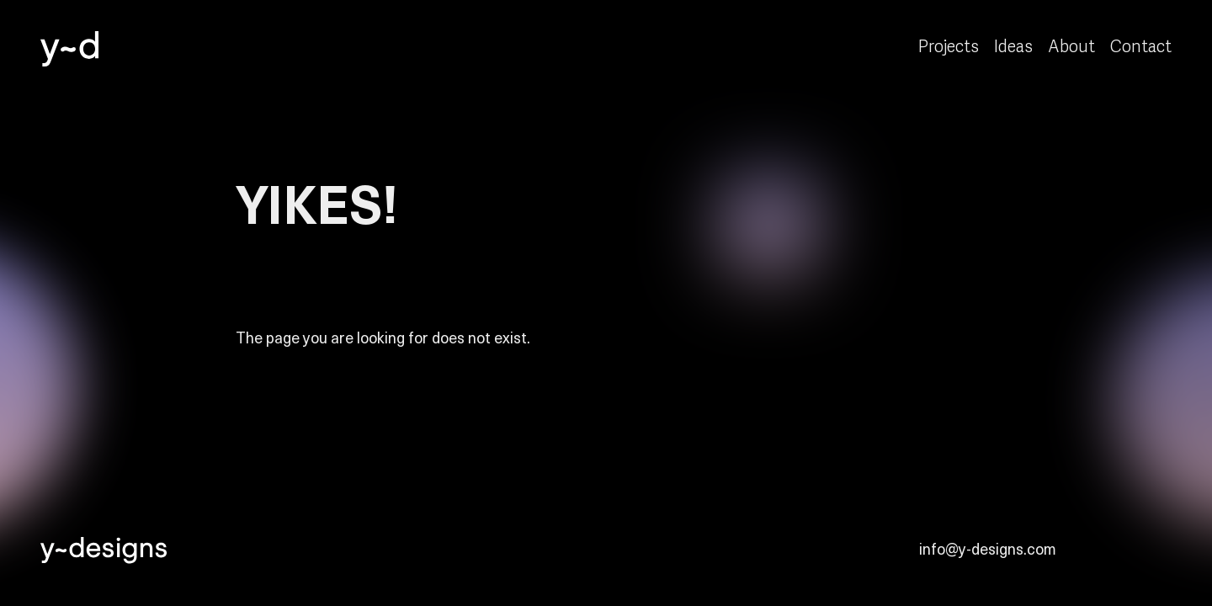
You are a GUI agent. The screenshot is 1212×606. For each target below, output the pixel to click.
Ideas (1013, 47)
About (1071, 47)
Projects (948, 47)
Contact (1141, 47)
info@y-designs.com (987, 548)
